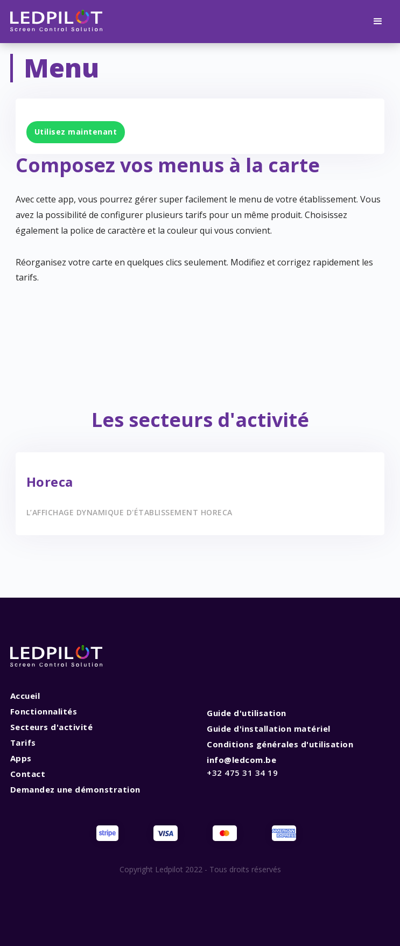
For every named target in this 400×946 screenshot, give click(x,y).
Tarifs (23, 742)
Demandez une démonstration (75, 789)
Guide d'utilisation (246, 712)
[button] (378, 21)
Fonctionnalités (44, 711)
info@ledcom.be (242, 766)
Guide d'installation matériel (269, 728)
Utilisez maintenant (75, 132)
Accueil (25, 695)
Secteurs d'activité (51, 726)
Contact (28, 773)
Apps (21, 758)
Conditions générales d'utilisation (280, 744)
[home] (56, 21)
